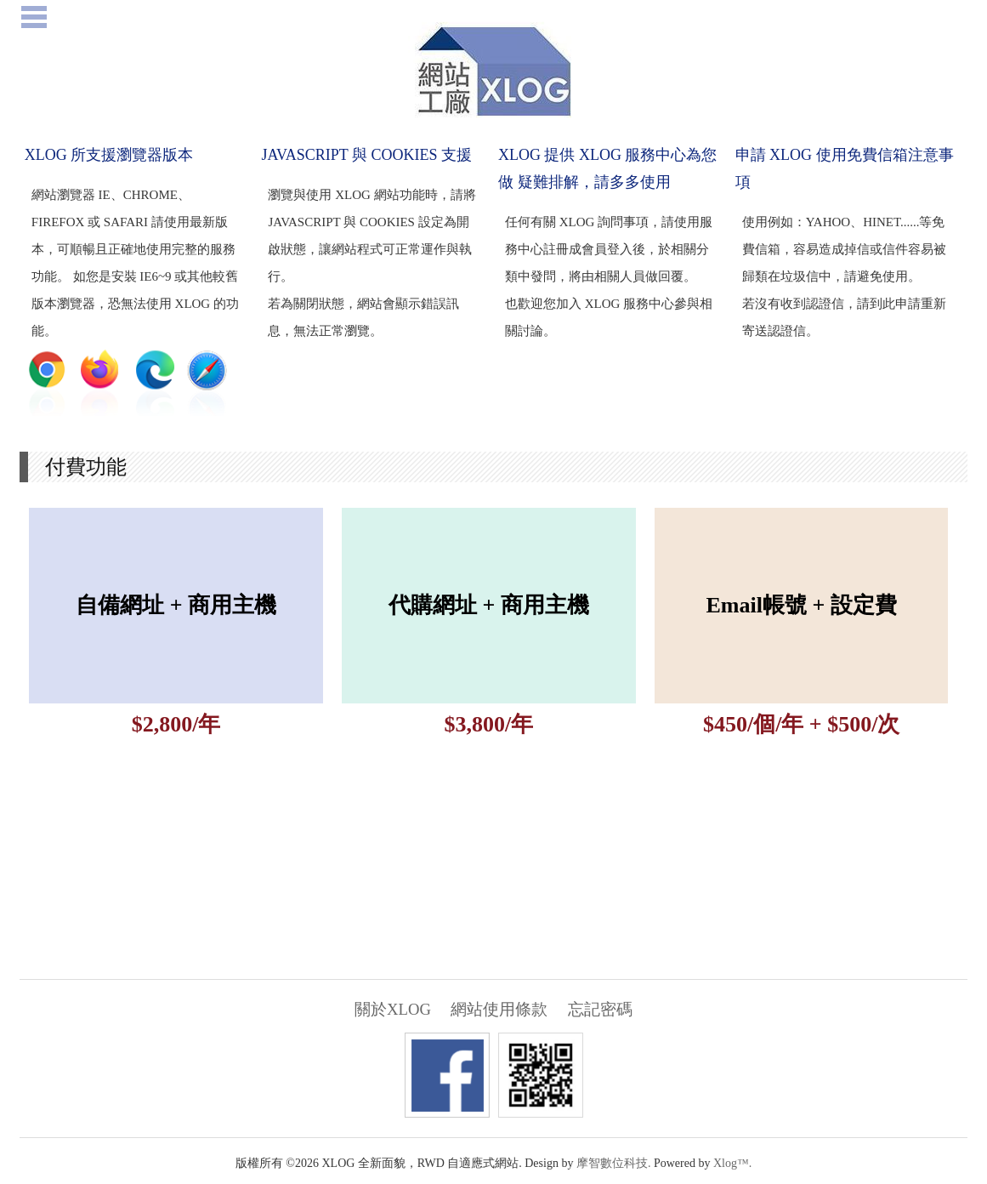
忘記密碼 (600, 1009)
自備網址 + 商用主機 (176, 605)
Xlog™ (731, 1163)
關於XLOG (393, 1009)
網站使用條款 (499, 1009)
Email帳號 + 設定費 (801, 605)
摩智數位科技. (613, 1163)
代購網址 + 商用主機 (489, 605)
